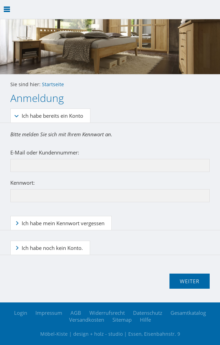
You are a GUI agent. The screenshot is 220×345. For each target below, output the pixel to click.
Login (20, 312)
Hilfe (145, 319)
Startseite (53, 84)
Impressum (48, 312)
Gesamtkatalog (188, 312)
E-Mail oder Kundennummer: (44, 152)
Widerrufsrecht (107, 312)
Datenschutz (147, 312)
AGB (75, 312)
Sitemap (122, 319)
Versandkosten (86, 319)
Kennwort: (22, 182)
